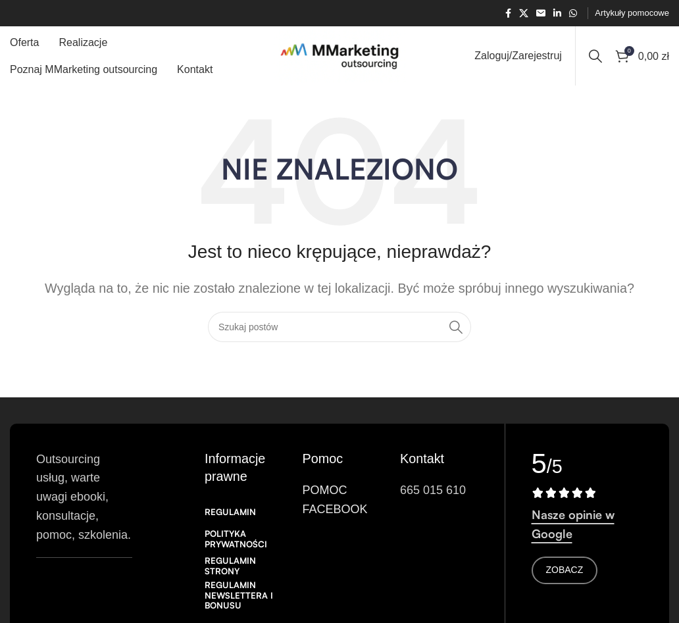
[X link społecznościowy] (523, 13)
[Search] (595, 56)
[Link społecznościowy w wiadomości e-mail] (540, 13)
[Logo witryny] (339, 55)
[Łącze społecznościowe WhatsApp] (573, 13)
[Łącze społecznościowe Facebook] (508, 13)
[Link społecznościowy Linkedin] (557, 13)
